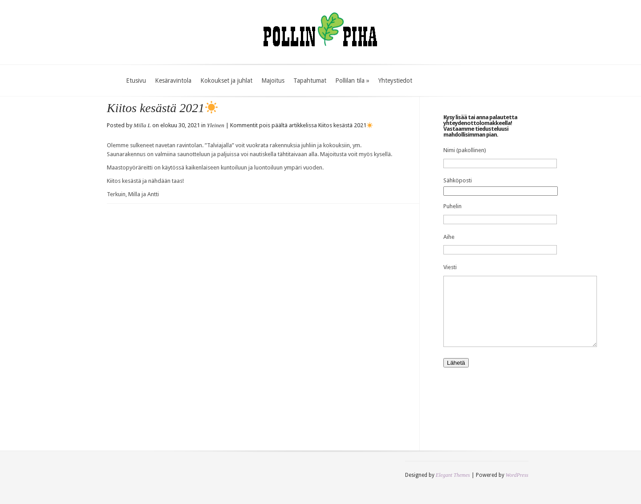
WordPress (517, 488)
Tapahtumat (309, 80)
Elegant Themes (453, 488)
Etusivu (136, 80)
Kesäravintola (173, 80)
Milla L (142, 125)
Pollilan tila (352, 80)
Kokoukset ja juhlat (226, 80)
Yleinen (215, 125)
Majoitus (272, 80)
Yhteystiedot (395, 80)
